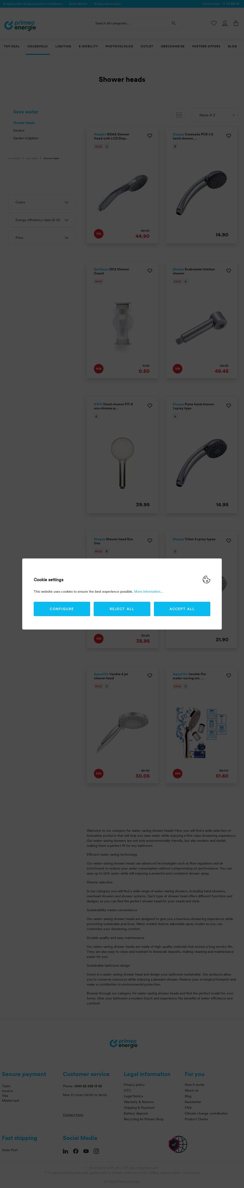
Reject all (122, 609)
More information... (148, 591)
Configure (62, 609)
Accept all (182, 609)
